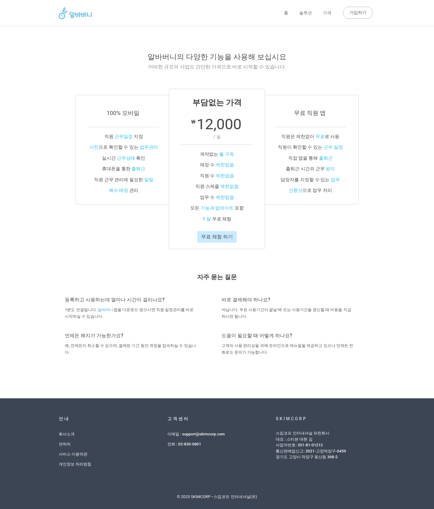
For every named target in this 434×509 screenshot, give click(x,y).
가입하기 (357, 12)
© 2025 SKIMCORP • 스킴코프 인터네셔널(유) (217, 496)
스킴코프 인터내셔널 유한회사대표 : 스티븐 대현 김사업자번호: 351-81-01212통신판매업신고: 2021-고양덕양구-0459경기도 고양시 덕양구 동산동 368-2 (311, 445)
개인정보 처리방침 (75, 464)
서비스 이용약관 (73, 454)
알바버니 (106, 309)
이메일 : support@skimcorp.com (196, 434)
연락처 (65, 444)
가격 (327, 12)
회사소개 (67, 434)
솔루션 (305, 12)
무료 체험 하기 (217, 237)
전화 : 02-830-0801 (184, 444)
